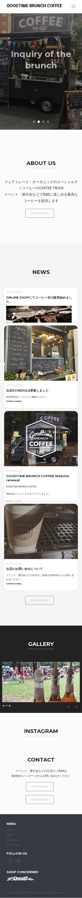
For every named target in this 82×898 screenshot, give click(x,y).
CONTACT (54, 575)
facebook (40, 786)
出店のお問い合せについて (24, 569)
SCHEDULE (13, 840)
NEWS (10, 835)
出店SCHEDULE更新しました (27, 390)
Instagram (39, 799)
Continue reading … (14, 401)
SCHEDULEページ (15, 397)
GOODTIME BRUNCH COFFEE (34, 5)
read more (39, 213)
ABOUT (11, 830)
